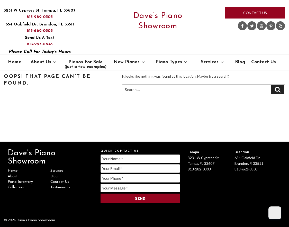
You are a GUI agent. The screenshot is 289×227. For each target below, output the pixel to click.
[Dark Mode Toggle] (274, 212)
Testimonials (60, 187)
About (13, 176)
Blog (240, 62)
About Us (44, 62)
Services (212, 62)
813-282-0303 (39, 17)
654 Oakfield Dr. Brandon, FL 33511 (39, 24)
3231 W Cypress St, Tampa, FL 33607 (39, 10)
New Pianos (130, 62)
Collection (16, 187)
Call (27, 52)
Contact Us (255, 13)
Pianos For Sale (85, 64)
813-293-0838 (40, 44)
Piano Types (172, 62)
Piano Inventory (20, 182)
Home (14, 62)
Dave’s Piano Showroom (157, 21)
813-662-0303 (39, 31)
